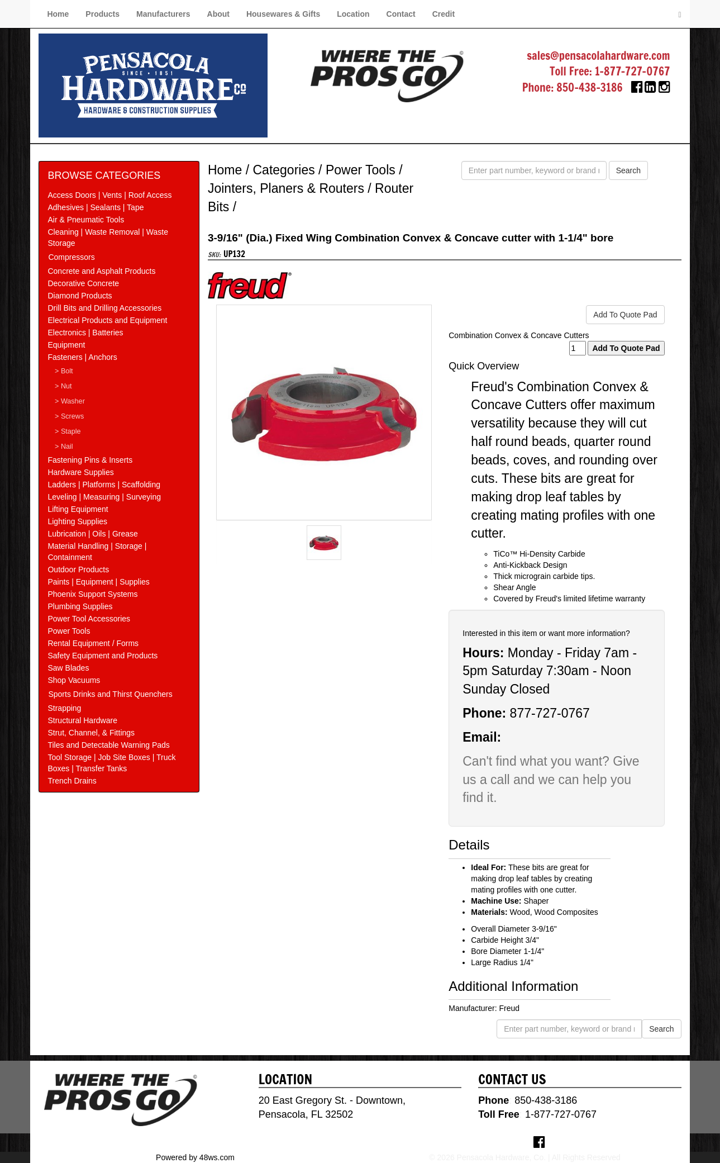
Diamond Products (79, 295)
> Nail (64, 446)
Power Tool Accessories (88, 618)
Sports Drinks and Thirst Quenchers (110, 694)
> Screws (69, 416)
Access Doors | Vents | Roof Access (109, 195)
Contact (401, 14)
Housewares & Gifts (283, 14)
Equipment (66, 344)
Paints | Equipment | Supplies (98, 581)
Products (102, 14)
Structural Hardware (82, 720)
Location (353, 14)
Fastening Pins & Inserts (89, 459)
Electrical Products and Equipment (107, 320)
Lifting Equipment (77, 509)
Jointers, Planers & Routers (286, 188)
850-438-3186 (589, 87)
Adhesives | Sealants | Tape (95, 207)
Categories (284, 170)
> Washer (70, 401)
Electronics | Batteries (85, 332)
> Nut (63, 386)
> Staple (68, 431)
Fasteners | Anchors (82, 357)
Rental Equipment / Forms (93, 643)
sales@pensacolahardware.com (598, 56)
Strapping (64, 708)
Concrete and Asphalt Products (101, 271)
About (218, 14)
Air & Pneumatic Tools (85, 219)
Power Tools (68, 630)
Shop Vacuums (73, 680)
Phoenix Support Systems (92, 594)
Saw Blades (68, 667)
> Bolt (64, 371)
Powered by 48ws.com (195, 1157)
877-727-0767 (550, 713)
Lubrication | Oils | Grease (92, 533)
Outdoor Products (78, 569)
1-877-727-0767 (632, 71)
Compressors (71, 257)
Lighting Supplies (77, 521)
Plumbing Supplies (79, 606)
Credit (443, 14)
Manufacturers (163, 14)
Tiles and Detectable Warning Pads (108, 744)
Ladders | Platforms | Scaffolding (103, 484)
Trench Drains (71, 780)
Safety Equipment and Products (102, 655)
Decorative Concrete (83, 283)
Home (58, 14)
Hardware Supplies (80, 472)
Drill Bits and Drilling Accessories (104, 307)
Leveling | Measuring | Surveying (104, 496)
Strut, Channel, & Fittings (91, 732)
